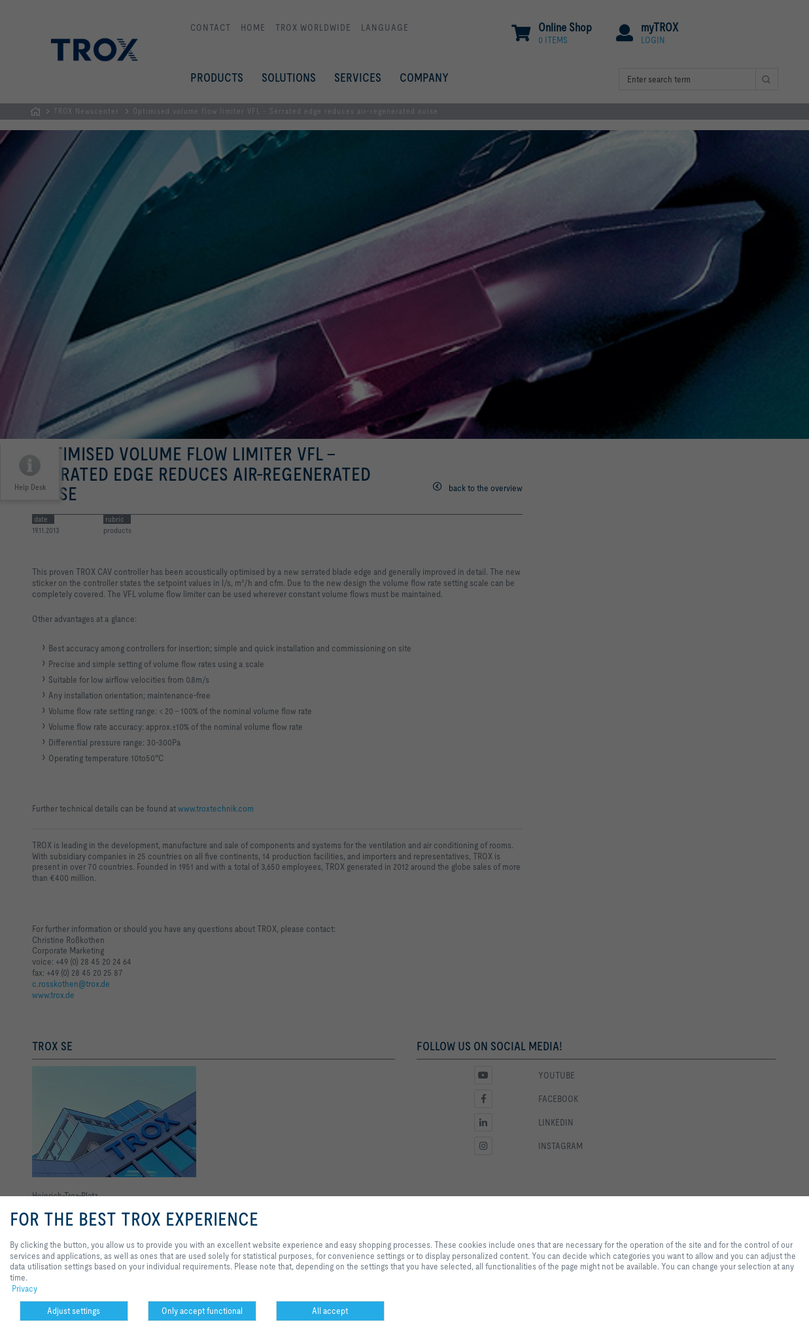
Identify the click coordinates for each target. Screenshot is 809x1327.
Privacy (24, 1288)
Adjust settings (73, 1310)
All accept (330, 1310)
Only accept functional (202, 1310)
